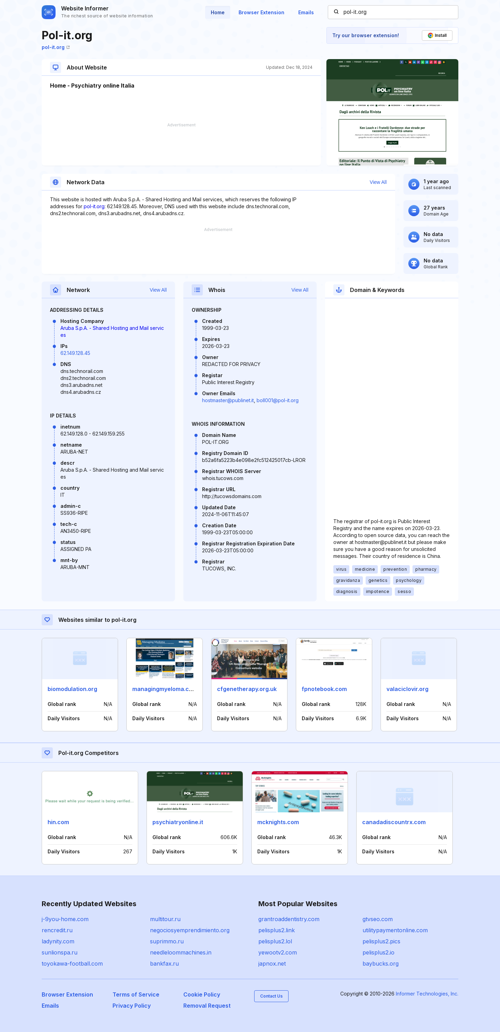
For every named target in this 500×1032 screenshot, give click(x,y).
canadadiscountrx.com (394, 822)
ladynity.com (58, 941)
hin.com (58, 822)
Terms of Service (135, 994)
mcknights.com (278, 822)
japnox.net (272, 963)
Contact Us (271, 996)
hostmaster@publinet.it (228, 400)
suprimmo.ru (167, 941)
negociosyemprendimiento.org (190, 930)
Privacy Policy (131, 1005)
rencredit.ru (57, 930)
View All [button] (378, 182)
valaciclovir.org (407, 688)
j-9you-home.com (65, 919)
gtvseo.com (377, 919)
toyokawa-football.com (72, 963)
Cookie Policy (201, 994)
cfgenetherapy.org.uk (247, 688)
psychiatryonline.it (177, 822)
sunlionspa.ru (59, 952)
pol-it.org (56, 47)
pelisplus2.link (276, 930)
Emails (306, 12)
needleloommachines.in (180, 952)
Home (218, 12)
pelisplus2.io (378, 952)
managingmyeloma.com (164, 688)
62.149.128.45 (75, 353)
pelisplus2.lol (275, 941)
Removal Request (207, 1005)
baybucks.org (380, 963)
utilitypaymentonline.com (395, 930)
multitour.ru (165, 919)
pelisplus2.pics (381, 941)
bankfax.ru (164, 963)
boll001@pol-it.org (278, 400)
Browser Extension (261, 12)
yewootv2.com (277, 952)
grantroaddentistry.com (288, 919)
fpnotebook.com (324, 688)
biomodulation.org (72, 688)
